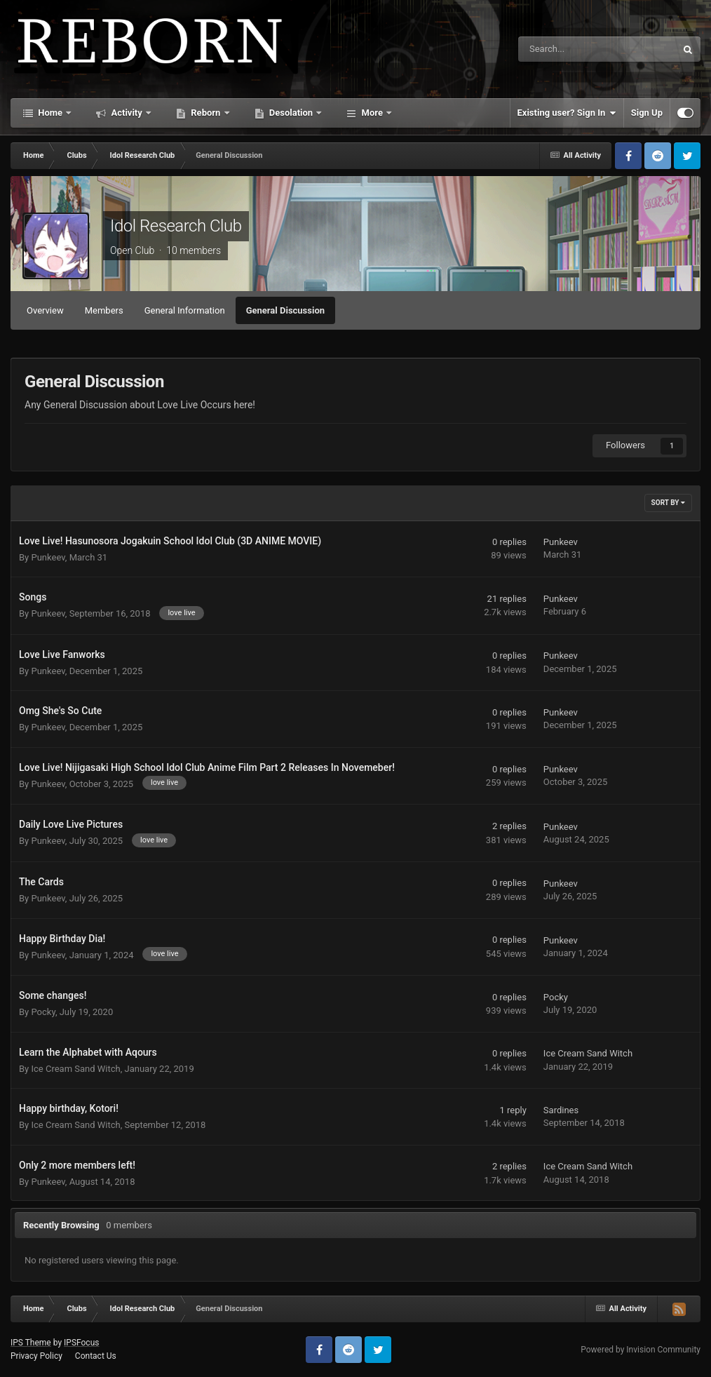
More (372, 112)
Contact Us (95, 1356)
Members (104, 310)
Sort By (668, 502)
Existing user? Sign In (566, 113)
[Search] (561, 49)
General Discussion (285, 310)
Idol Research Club (176, 226)
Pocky (43, 1012)
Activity (126, 112)
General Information (184, 310)
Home (50, 112)
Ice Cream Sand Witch (75, 1068)
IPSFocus (81, 1343)
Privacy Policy (36, 1356)
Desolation (291, 112)
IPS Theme (31, 1343)
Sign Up (647, 112)
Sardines (560, 1110)
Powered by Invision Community (640, 1350)
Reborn (206, 112)
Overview (45, 310)
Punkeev (48, 557)
